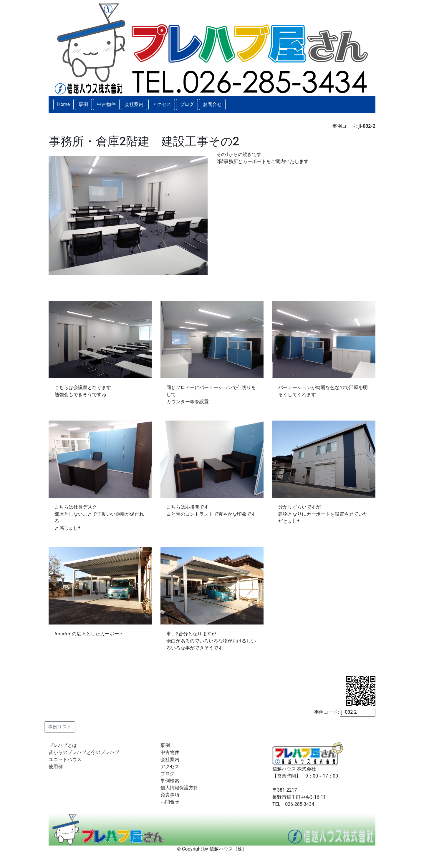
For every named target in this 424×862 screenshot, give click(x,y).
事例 (165, 745)
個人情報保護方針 (179, 787)
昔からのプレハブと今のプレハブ (84, 752)
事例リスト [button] (60, 727)
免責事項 (169, 795)
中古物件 (169, 752)
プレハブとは (63, 745)
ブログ (167, 773)
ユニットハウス (65, 759)
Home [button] (63, 104)
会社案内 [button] (134, 104)
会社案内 (169, 759)
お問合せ (169, 802)
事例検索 (169, 780)
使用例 (56, 766)
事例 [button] (83, 104)
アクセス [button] (161, 104)
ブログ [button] (187, 104)
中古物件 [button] (106, 104)
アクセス (169, 766)
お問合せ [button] (212, 104)
